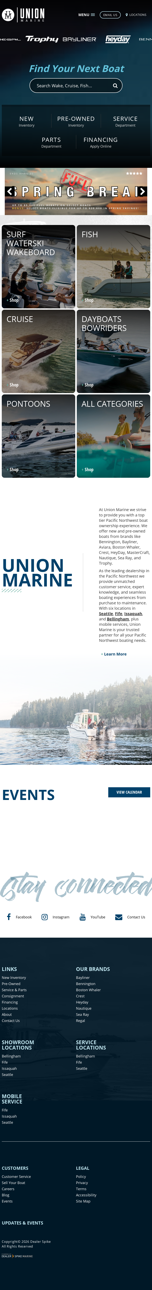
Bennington (85, 983)
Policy (81, 1176)
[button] (10, 191)
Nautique (83, 1008)
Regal (80, 1020)
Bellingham (118, 619)
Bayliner (83, 977)
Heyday (82, 1002)
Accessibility (86, 1195)
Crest (80, 996)
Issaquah (133, 613)
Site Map (83, 1201)
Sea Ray (82, 1014)
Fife (118, 613)
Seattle (106, 613)
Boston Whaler (88, 989)
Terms (81, 1188)
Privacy (82, 1182)
